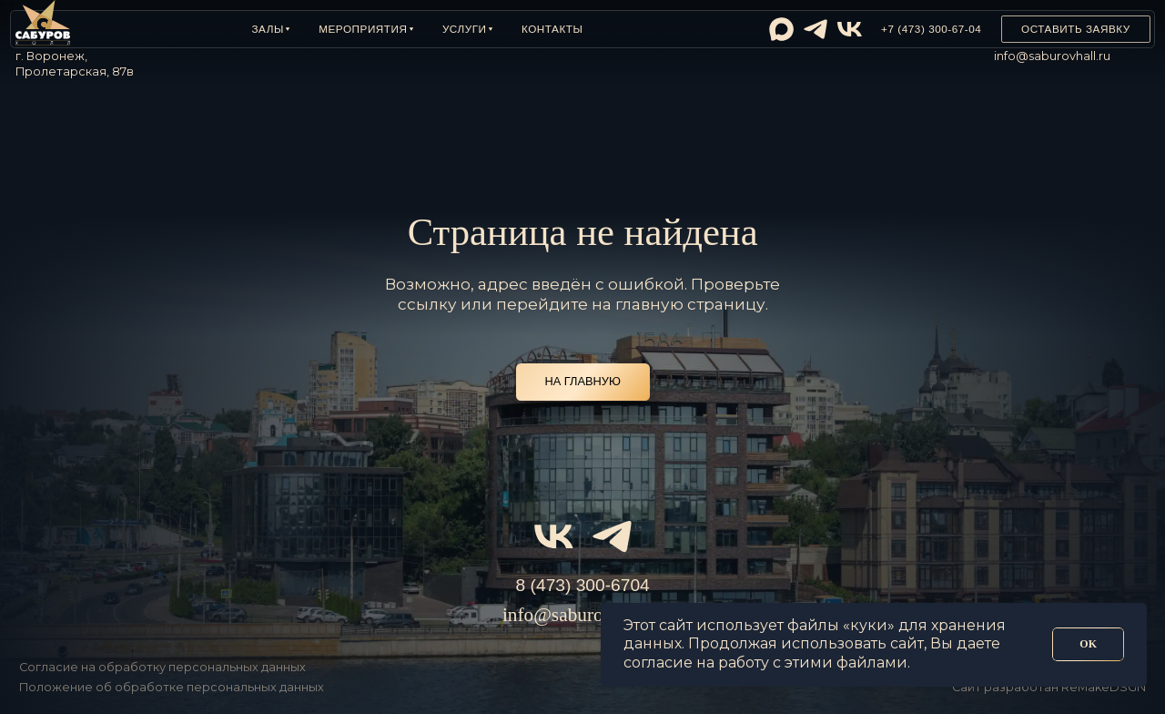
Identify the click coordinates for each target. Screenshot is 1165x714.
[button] (270, 29)
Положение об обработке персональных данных (171, 687)
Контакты (552, 29)
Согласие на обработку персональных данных (162, 667)
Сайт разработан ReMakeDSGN (1049, 687)
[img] (781, 29)
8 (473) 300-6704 (583, 585)
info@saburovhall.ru (1052, 56)
